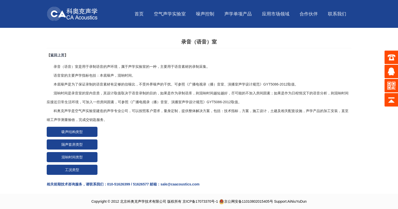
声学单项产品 (238, 13)
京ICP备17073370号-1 (200, 201)
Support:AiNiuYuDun (290, 201)
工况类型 (72, 170)
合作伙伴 (309, 13)
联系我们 (337, 13)
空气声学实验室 (170, 13)
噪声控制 (205, 13)
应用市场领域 (275, 13)
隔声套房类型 (72, 144)
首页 (139, 13)
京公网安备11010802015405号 (246, 201)
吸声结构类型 (72, 132)
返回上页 (57, 55)
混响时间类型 (72, 157)
